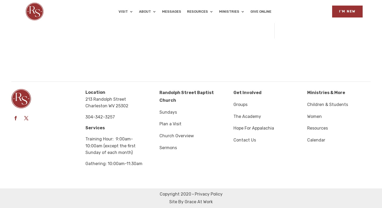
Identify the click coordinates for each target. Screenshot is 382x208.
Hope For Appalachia (253, 128)
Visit (123, 12)
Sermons (168, 147)
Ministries (229, 12)
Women (314, 116)
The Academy (247, 116)
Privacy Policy (209, 194)
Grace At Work (199, 201)
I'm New (347, 11)
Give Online (260, 12)
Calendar (316, 140)
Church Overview (176, 135)
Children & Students (327, 104)
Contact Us (244, 140)
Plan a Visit (170, 123)
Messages (171, 12)
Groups (240, 104)
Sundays (168, 112)
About (145, 12)
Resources (197, 12)
